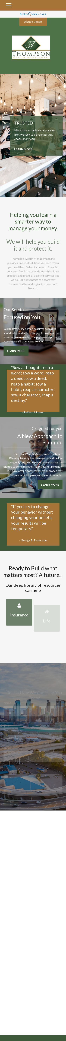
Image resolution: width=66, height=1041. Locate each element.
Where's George (33, 21)
